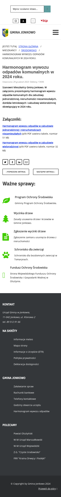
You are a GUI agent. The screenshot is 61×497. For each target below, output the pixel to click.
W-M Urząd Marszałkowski (28, 439)
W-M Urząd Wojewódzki (26, 445)
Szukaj (47, 9)
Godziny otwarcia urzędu (27, 405)
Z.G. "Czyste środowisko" (27, 452)
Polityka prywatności (25, 358)
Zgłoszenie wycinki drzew (30, 231)
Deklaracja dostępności (26, 364)
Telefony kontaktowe (25, 398)
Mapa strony (20, 345)
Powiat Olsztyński (23, 433)
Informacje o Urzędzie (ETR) (29, 351)
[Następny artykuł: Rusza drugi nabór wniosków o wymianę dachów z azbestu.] (46, 172)
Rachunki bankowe (24, 392)
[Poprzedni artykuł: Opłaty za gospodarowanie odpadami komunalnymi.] (15, 172)
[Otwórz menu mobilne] (56, 32)
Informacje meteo (23, 339)
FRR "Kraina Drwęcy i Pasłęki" (30, 458)
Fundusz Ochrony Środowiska (28, 267)
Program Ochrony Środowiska (34, 197)
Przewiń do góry (47, 488)
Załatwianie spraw (24, 386)
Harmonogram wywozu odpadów (31, 411)
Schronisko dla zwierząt (29, 249)
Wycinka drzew (23, 213)
